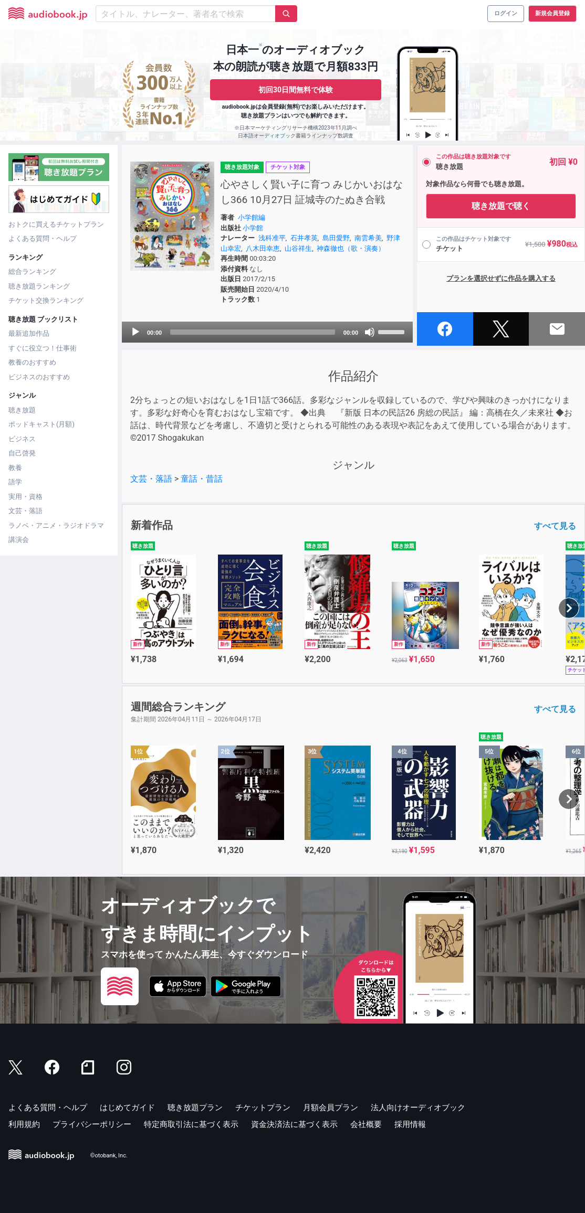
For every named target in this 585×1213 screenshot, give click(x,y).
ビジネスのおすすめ (39, 377)
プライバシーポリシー (92, 1124)
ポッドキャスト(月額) (41, 424)
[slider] (252, 332)
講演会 (18, 540)
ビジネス (22, 439)
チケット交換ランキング (45, 300)
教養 (15, 468)
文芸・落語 (25, 511)
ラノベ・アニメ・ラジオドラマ (56, 525)
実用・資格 (25, 497)
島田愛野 (336, 238)
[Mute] (369, 332)
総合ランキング (32, 271)
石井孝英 (304, 238)
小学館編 (251, 217)
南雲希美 (368, 238)
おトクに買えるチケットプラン (56, 224)
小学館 (253, 228)
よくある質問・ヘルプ (42, 238)
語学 (15, 482)
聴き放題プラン (195, 1107)
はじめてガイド (127, 1107)
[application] (267, 332)
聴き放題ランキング (39, 286)
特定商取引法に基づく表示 (191, 1124)
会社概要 (366, 1124)
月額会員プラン (330, 1107)
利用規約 (24, 1124)
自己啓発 (22, 453)
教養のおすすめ (32, 362)
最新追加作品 (28, 333)
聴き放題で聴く (501, 206)
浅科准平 (272, 238)
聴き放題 (22, 410)
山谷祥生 (298, 248)
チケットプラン (262, 1107)
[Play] (135, 332)
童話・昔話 (202, 479)
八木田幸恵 (263, 248)
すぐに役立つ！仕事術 (42, 348)
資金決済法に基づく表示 (294, 1124)
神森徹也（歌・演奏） (351, 248)
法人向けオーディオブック (418, 1107)
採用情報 (410, 1124)
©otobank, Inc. (109, 1155)
